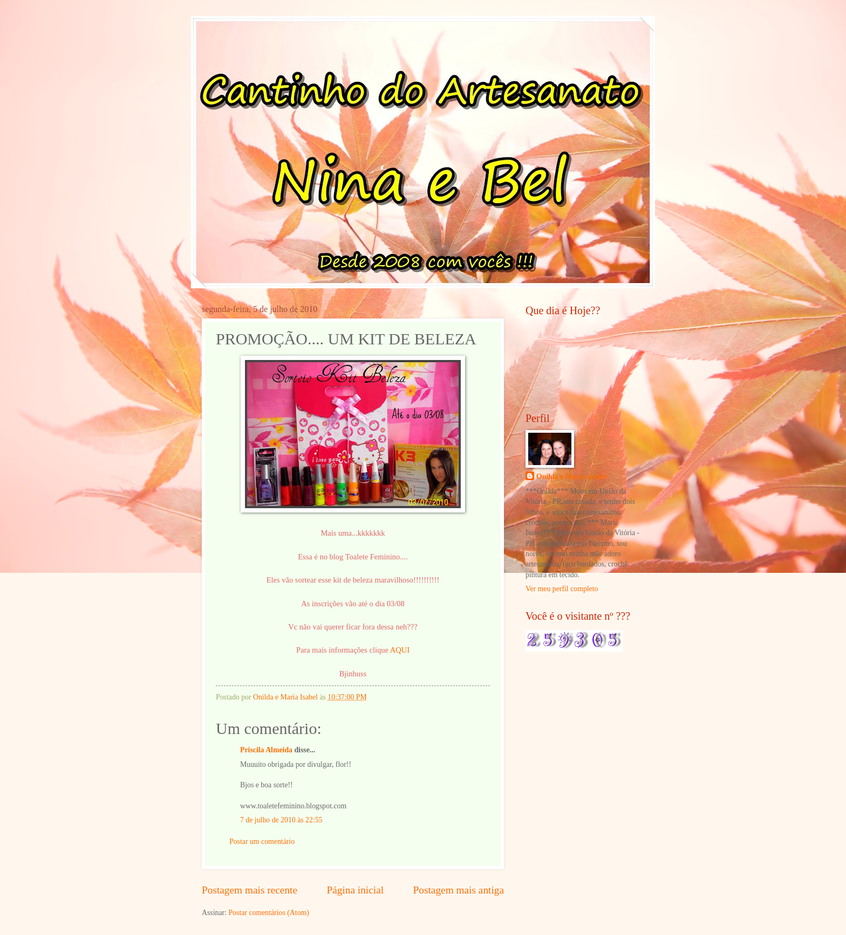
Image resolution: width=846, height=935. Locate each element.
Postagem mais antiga (458, 890)
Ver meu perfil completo (562, 589)
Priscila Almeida (266, 750)
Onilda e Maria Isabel (571, 477)
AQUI (400, 650)
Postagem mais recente (249, 890)
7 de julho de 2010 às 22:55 (281, 820)
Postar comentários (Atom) (268, 913)
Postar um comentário (262, 841)
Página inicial (355, 890)
